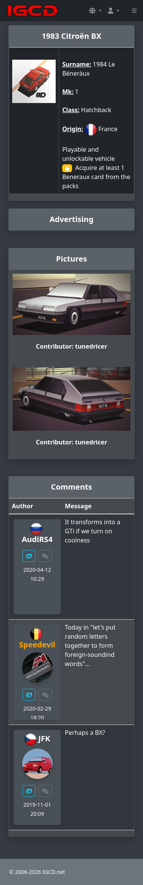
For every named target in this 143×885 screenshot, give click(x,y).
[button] (95, 10)
